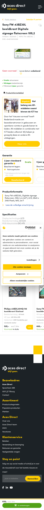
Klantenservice (12, 437)
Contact (5, 395)
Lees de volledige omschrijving (19, 205)
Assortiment (10, 400)
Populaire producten (11, 408)
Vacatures (6, 431)
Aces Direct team (9, 424)
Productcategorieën (10, 404)
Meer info (22, 143)
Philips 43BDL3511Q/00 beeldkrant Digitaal (15, 309)
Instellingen (32, 260)
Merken (5, 411)
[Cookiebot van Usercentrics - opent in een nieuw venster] (26, 227)
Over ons (6, 420)
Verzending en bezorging (13, 444)
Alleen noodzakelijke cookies (22, 281)
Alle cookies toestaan (22, 267)
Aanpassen (22, 274)
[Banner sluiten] (40, 228)
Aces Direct (10, 417)
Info (29, 327)
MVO (4, 428)
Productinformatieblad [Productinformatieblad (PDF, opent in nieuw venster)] (14, 93)
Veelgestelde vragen (11, 451)
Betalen (5, 441)
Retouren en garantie (11, 448)
